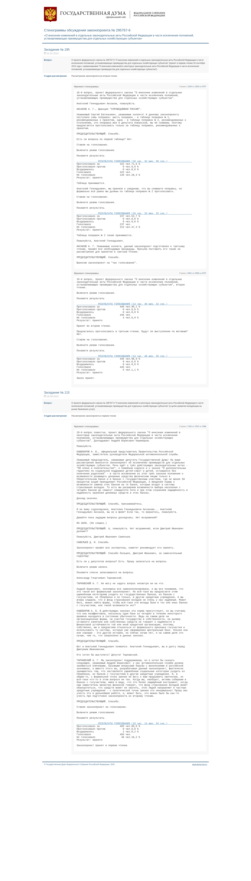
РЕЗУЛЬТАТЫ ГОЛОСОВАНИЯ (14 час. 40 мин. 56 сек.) (134, 403)
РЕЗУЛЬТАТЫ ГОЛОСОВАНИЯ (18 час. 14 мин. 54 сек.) (134, 830)
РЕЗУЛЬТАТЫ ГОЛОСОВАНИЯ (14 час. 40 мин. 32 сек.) (134, 341)
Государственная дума (104, 14)
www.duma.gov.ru (199, 877)
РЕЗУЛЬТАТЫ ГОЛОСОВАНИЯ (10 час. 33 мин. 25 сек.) (134, 236)
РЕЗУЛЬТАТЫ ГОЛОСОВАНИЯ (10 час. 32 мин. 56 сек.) (134, 174)
